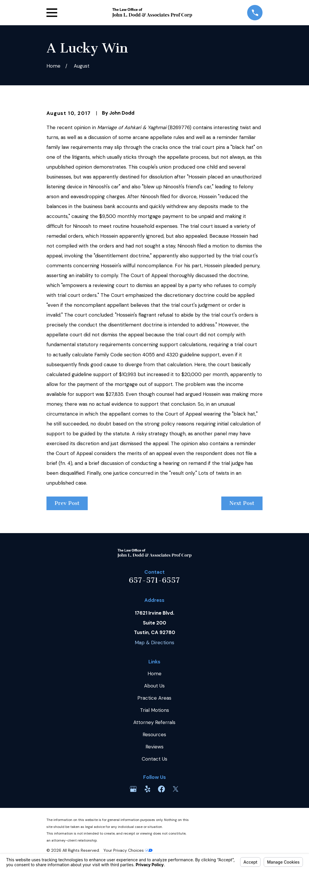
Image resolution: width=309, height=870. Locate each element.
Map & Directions (154, 642)
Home (154, 673)
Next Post (241, 503)
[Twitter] (175, 789)
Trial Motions (154, 710)
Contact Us (154, 759)
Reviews (154, 746)
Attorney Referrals (154, 722)
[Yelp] (147, 789)
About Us (154, 686)
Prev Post (67, 503)
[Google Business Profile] (133, 789)
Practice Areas (154, 698)
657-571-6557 (154, 580)
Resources (154, 734)
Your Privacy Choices (127, 850)
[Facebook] (161, 789)
